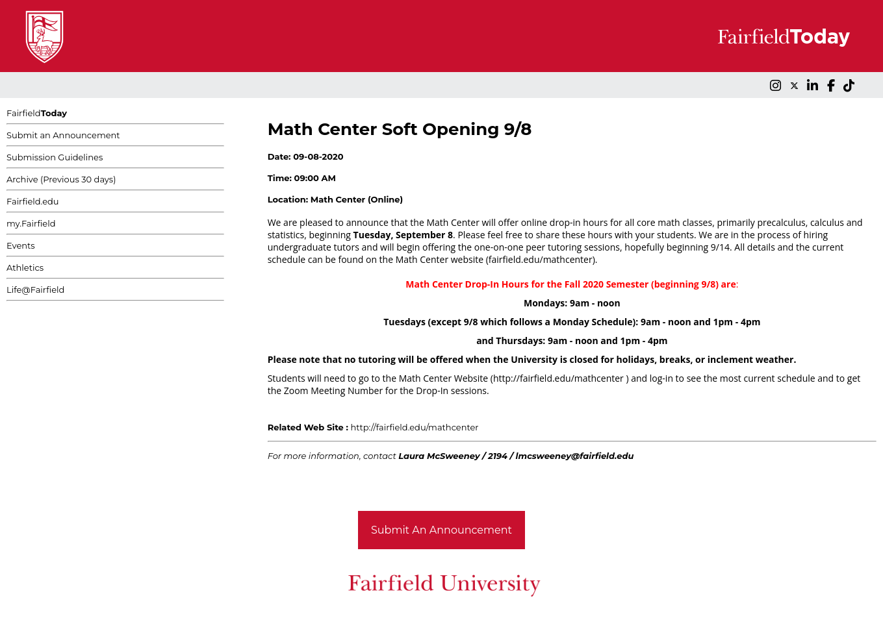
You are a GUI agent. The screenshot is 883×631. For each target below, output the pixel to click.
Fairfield (36, 113)
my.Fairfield (31, 223)
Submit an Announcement (63, 135)
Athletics (25, 267)
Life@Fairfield (35, 289)
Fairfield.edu (32, 201)
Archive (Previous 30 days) (61, 179)
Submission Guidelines (54, 157)
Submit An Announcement (441, 530)
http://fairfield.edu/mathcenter (415, 427)
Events (20, 245)
